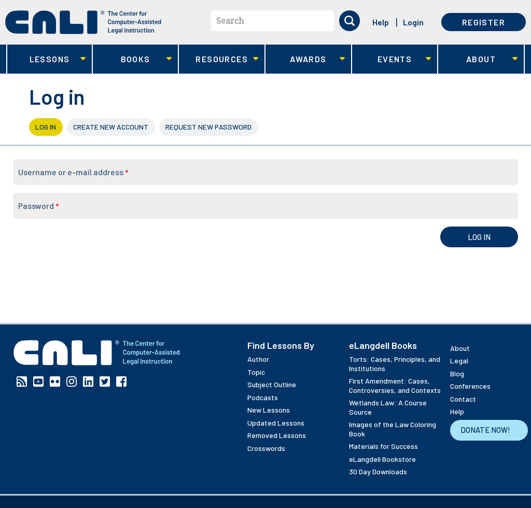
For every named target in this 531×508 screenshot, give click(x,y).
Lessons (46, 59)
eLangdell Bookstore (382, 459)
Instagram (71, 381)
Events (391, 59)
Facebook (121, 381)
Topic (256, 372)
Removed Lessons (276, 435)
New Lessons (268, 409)
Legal (459, 360)
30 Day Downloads (378, 471)
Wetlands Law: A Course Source (388, 407)
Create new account (110, 126)
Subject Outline (271, 384)
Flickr (55, 381)
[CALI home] (83, 22)
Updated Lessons (275, 422)
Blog (457, 373)
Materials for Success (383, 446)
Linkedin (88, 381)
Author (258, 359)
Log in (49, 126)
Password (38, 205)
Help (380, 22)
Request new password (208, 126)
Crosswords (266, 448)
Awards (305, 59)
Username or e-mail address (73, 172)
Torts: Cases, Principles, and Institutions (394, 364)
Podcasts (262, 397)
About (478, 59)
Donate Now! (485, 429)
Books (132, 59)
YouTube (38, 381)
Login (413, 22)
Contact (463, 398)
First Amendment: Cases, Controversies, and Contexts (395, 385)
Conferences (470, 386)
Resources (218, 59)
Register (483, 22)
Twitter (105, 381)
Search (230, 20)
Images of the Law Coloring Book (392, 429)
